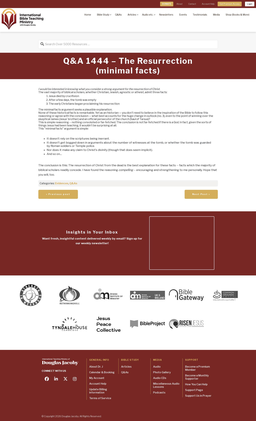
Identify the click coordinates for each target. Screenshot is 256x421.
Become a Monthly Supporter (197, 377)
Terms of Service (100, 398)
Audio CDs (159, 378)
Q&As (73, 183)
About (179, 4)
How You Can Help (196, 384)
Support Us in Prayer (198, 395)
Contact (192, 4)
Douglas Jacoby (70, 416)
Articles (126, 366)
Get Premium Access (230, 4)
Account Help (208, 4)
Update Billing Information (98, 391)
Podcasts (159, 392)
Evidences (61, 183)
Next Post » (201, 194)
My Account (96, 378)
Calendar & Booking (102, 372)
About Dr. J (96, 366)
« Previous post (58, 194)
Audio (157, 366)
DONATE (166, 4)
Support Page (194, 390)
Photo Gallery (162, 372)
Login (249, 4)
